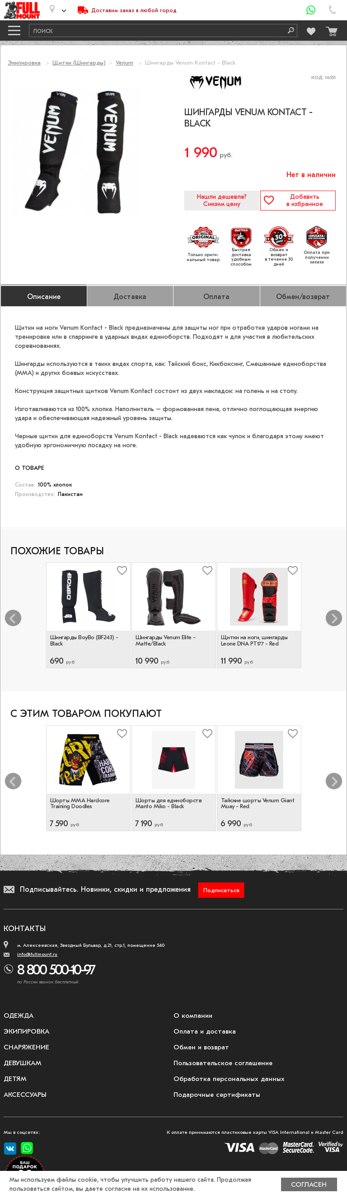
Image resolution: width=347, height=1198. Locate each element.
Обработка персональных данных (229, 1079)
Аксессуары (25, 1094)
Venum (124, 62)
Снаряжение (26, 1047)
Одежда (18, 1015)
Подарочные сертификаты (217, 1094)
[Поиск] (288, 30)
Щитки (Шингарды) (79, 62)
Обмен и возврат (201, 1047)
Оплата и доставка (205, 1031)
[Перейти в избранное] (310, 30)
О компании (193, 1015)
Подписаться (221, 890)
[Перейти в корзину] (329, 29)
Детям (15, 1079)
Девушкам (23, 1063)
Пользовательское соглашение (223, 1063)
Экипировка (24, 62)
